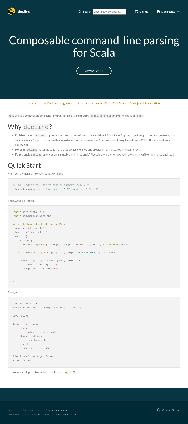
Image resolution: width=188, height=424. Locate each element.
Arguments (67, 103)
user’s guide (66, 372)
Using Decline (48, 103)
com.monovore (59, 410)
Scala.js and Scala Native (145, 103)
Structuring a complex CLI (93, 103)
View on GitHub (94, 70)
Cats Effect (119, 103)
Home (32, 103)
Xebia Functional (66, 414)
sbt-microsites (38, 414)
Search (85, 11)
